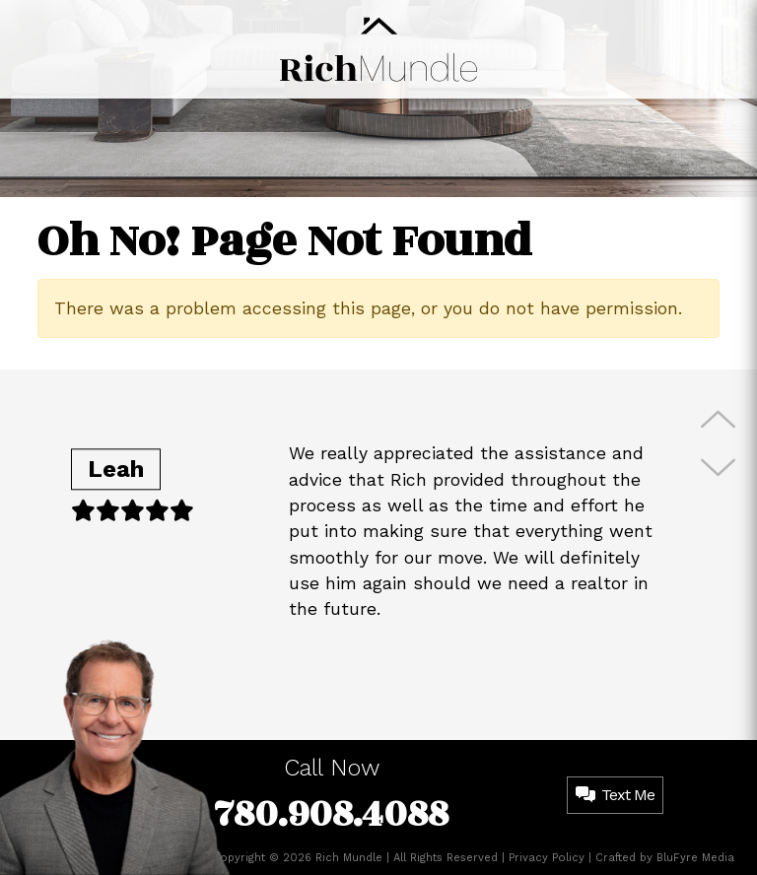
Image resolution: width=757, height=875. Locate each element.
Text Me (615, 794)
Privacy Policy (547, 857)
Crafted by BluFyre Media (664, 857)
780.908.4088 (331, 814)
